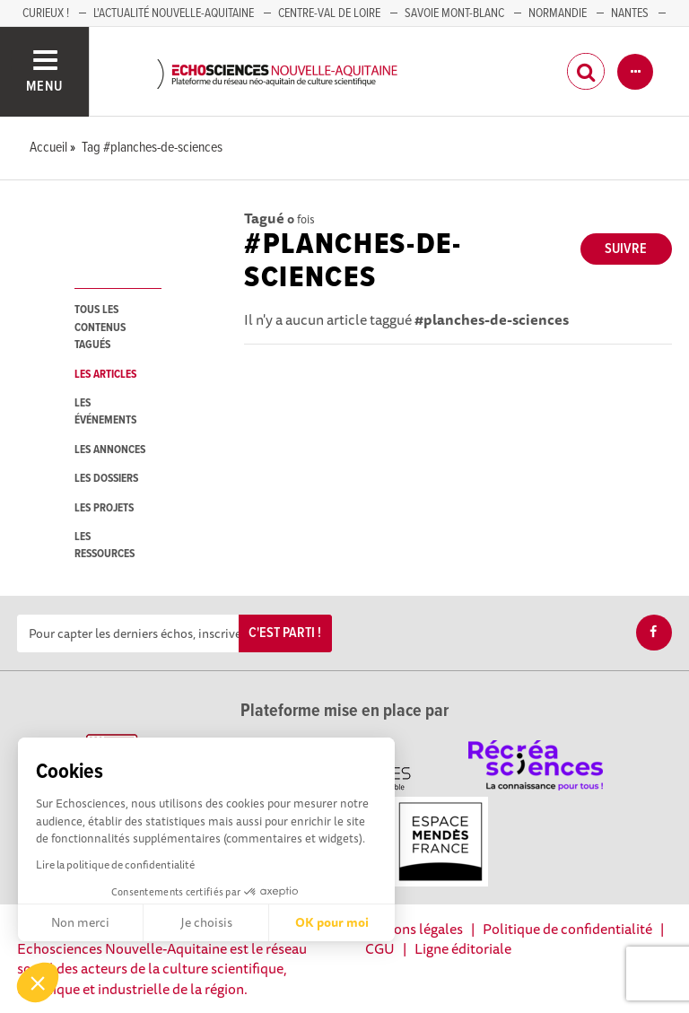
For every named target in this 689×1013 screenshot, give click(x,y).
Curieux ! (45, 13)
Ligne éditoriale (462, 948)
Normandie (557, 13)
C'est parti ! (285, 633)
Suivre (626, 249)
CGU (380, 948)
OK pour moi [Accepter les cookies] (332, 922)
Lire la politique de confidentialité (115, 864)
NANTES (630, 13)
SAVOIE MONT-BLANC (454, 13)
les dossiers (106, 478)
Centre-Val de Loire (329, 13)
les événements (105, 412)
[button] (37, 982)
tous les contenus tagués (100, 327)
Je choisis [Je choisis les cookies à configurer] (206, 922)
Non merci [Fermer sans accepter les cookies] (80, 922)
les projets (104, 508)
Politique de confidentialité (567, 928)
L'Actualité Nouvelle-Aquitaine (173, 13)
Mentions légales (410, 928)
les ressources (104, 545)
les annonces (109, 450)
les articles (105, 374)
